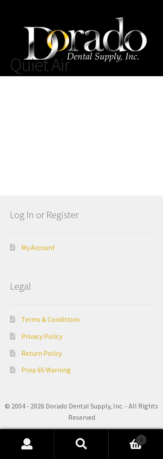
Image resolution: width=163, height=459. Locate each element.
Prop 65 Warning (46, 369)
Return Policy (41, 353)
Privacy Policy (41, 336)
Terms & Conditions (50, 319)
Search (81, 444)
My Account (38, 247)
